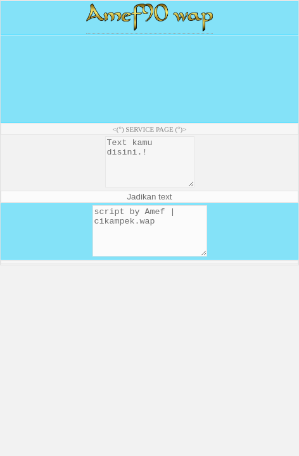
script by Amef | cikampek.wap (149, 245)
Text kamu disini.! (149, 166)
